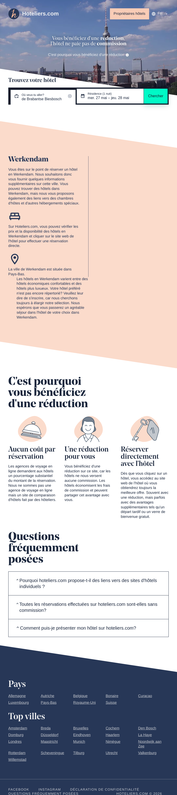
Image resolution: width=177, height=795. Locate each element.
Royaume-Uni (84, 703)
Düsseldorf (49, 735)
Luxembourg (18, 703)
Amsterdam (17, 728)
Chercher (155, 96)
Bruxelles (80, 728)
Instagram (49, 790)
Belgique (80, 696)
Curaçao (145, 696)
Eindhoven (82, 735)
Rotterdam (17, 753)
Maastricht (49, 742)
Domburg (16, 735)
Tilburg (78, 753)
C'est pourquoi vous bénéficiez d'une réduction (88, 55)
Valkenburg (147, 753)
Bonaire (112, 696)
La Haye (145, 735)
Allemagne (17, 696)
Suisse (111, 703)
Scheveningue (52, 753)
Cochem (112, 728)
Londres (15, 742)
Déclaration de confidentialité (104, 790)
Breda (46, 728)
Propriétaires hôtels (129, 14)
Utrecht (112, 753)
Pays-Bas (48, 703)
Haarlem (112, 735)
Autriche (47, 696)
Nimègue (113, 742)
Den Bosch (147, 728)
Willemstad (17, 760)
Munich (79, 742)
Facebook (18, 790)
